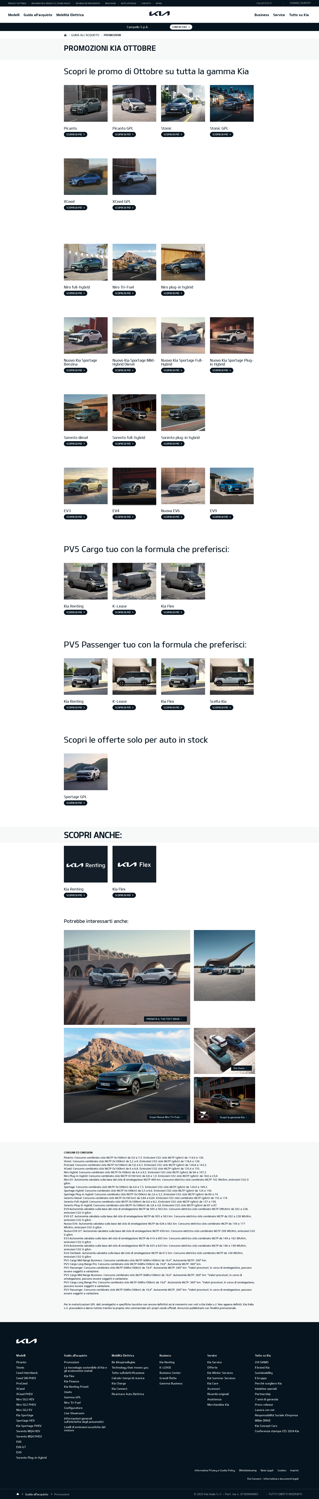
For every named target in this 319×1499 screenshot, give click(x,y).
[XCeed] (86, 177)
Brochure (110, 3)
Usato (68, 1392)
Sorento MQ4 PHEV (29, 1436)
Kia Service (214, 1362)
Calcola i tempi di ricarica (128, 1378)
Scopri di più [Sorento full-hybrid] (123, 443)
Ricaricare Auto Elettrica (128, 1394)
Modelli (14, 15)
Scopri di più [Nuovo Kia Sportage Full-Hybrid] (171, 370)
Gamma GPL (72, 1397)
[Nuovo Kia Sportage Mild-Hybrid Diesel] (134, 336)
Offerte (212, 1367)
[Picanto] (86, 104)
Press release (264, 1404)
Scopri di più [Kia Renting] (74, 612)
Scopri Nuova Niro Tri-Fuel (165, 1117)
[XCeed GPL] (134, 177)
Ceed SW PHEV (26, 1378)
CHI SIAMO (262, 1362)
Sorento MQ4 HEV (28, 1431)
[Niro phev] (183, 263)
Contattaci (179, 26)
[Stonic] (183, 104)
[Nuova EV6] (183, 486)
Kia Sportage (24, 1415)
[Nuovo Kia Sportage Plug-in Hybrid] (232, 336)
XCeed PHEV (24, 1394)
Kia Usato (239, 1068)
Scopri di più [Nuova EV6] (171, 516)
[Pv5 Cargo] (86, 582)
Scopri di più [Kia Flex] (171, 612)
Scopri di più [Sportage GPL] (74, 802)
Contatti (146, 3)
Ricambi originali (218, 1394)
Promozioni (71, 1362)
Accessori (213, 1388)
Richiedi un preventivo (88, 3)
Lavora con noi (264, 1410)
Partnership (263, 1394)
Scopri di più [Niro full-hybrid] (74, 293)
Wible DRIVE (263, 1420)
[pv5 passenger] (86, 677)
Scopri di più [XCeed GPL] (123, 207)
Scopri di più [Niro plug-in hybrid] (171, 293)
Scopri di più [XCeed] (74, 207)
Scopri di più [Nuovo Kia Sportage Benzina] (74, 370)
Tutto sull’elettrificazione (128, 1372)
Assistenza (214, 1399)
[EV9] (232, 486)
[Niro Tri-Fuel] (134, 263)
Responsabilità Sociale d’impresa (276, 1415)
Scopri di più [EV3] (74, 516)
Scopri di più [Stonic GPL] (220, 134)
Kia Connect (119, 1388)
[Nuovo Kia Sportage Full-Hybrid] (183, 336)
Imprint (294, 1470)
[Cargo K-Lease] (134, 582)
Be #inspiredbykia (123, 1362)
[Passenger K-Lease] (134, 677)
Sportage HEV (25, 1420)
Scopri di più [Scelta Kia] (220, 707)
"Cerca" (267, 3)
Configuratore (73, 1408)
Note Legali (267, 1470)
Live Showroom (74, 1413)
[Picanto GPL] (134, 104)
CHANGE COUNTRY (300, 2)
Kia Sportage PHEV (29, 1425)
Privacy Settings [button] (17, 3)
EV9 (18, 1452)
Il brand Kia (262, 1367)
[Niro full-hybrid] (86, 263)
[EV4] (134, 486)
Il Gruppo (261, 1378)
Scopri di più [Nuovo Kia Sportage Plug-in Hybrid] (220, 370)
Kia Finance (71, 1381)
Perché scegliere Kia (268, 1383)
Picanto (21, 1362)
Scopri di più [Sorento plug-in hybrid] (171, 443)
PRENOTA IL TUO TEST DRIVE (163, 1018)
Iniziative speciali (266, 1388)
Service (279, 15)
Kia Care (212, 1383)
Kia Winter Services (220, 1372)
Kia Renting (167, 1362)
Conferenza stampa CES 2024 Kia (277, 1431)
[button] (269, 3)
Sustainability (264, 1372)
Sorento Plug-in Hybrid (31, 1457)
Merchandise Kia (218, 1404)
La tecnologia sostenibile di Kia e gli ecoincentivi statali (85, 1369)
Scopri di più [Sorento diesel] (74, 443)
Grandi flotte (168, 1378)
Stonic (20, 1367)
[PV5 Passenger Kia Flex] (183, 677)
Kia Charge (119, 1383)
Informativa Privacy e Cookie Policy (51, 3)
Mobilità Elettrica (70, 15)
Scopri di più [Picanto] (74, 134)
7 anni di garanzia (266, 1399)
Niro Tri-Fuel (72, 1402)
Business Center (170, 1372)
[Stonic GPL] (232, 104)
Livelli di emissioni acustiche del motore (84, 1428)
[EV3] (86, 486)
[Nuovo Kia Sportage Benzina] (86, 336)
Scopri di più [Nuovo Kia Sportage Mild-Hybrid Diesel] (123, 370)
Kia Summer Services (221, 1378)
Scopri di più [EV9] (220, 516)
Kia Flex (69, 1376)
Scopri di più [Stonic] (171, 134)
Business (262, 15)
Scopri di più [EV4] (123, 516)
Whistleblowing (248, 1470)
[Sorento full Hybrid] (134, 413)
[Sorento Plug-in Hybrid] (183, 413)
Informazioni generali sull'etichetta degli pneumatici (84, 1420)
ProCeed (21, 1383)
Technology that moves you (130, 1367)
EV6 (18, 1441)
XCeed (20, 1388)
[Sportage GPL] (86, 772)
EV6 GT (21, 1447)
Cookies (281, 1470)
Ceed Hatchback (27, 1372)
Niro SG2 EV (24, 1410)
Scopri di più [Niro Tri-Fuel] (123, 293)
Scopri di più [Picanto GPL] (123, 134)
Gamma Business (171, 1383)
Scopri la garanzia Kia (232, 1117)
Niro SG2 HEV (25, 1399)
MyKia (159, 3)
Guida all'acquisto (38, 15)
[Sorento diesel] (86, 413)
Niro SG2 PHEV (26, 1404)
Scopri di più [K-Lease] (123, 612)
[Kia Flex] (134, 865)
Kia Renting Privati (76, 1386)
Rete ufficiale (128, 3)
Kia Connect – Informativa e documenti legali (273, 1478)
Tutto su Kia (299, 15)
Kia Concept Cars (266, 1425)
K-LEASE (165, 1367)
